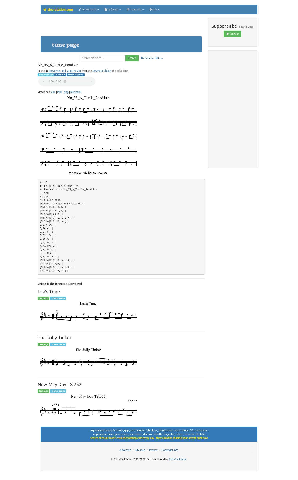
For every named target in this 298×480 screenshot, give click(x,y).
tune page (43, 298)
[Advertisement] (121, 26)
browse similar (46, 75)
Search (132, 58)
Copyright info (170, 449)
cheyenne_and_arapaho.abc (64, 70)
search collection (75, 75)
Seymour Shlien (102, 70)
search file (60, 75)
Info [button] (154, 9)
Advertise (125, 449)
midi (59, 92)
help (159, 58)
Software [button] (113, 9)
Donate (232, 33)
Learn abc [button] (135, 9)
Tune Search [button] (89, 9)
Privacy (153, 449)
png (66, 92)
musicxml (75, 92)
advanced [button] (146, 58)
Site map (140, 449)
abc (53, 92)
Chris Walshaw (177, 459)
